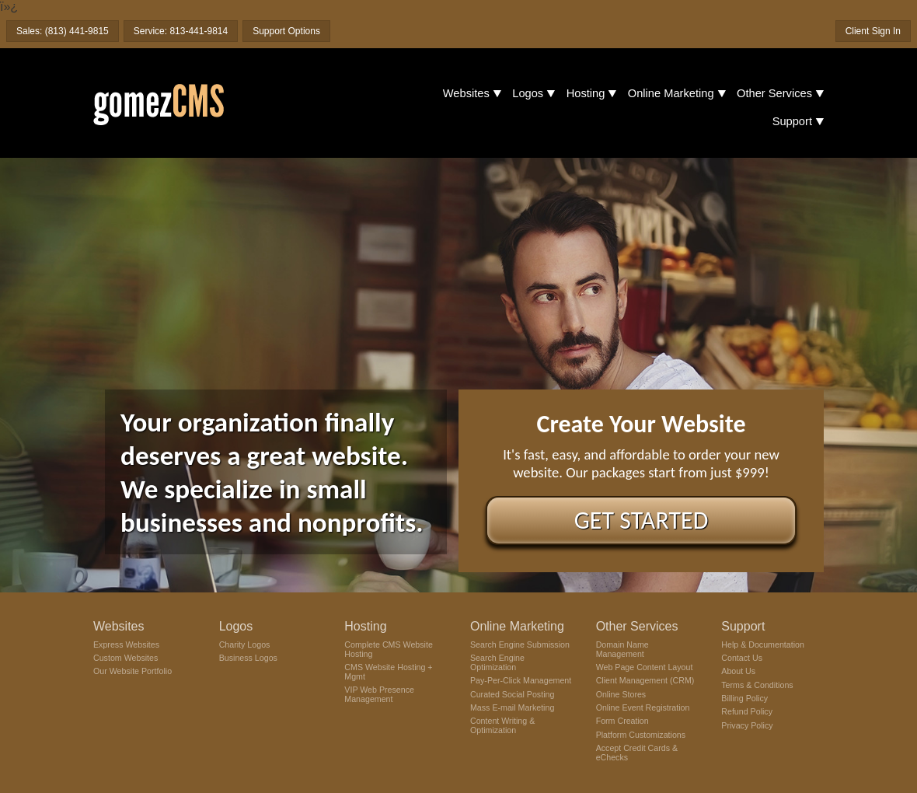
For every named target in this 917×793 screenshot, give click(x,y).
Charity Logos (244, 644)
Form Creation (622, 720)
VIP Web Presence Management (379, 694)
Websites (466, 93)
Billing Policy (744, 698)
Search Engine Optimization (497, 662)
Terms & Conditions (757, 685)
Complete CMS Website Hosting (388, 649)
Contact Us (741, 657)
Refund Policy (746, 711)
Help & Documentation (762, 644)
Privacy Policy (746, 725)
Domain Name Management (622, 649)
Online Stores (621, 694)
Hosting (586, 93)
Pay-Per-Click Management (520, 680)
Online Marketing (671, 93)
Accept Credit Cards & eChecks (637, 752)
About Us (738, 671)
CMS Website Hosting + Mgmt (388, 671)
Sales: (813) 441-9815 (62, 31)
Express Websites (126, 644)
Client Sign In (873, 31)
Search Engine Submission (520, 644)
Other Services (774, 93)
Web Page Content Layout (644, 667)
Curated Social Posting (512, 694)
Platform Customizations (640, 734)
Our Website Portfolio (132, 671)
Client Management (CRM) (645, 680)
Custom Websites (125, 657)
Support (792, 121)
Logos (527, 93)
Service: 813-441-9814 (181, 31)
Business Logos (248, 657)
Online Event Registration (643, 707)
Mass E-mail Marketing (512, 707)
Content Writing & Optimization (502, 725)
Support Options (286, 31)
